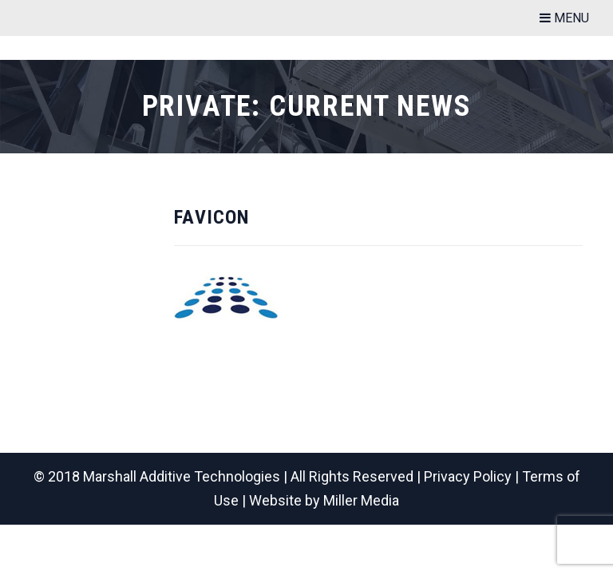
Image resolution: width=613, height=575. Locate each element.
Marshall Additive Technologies (181, 476)
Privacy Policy (468, 476)
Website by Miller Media (324, 500)
